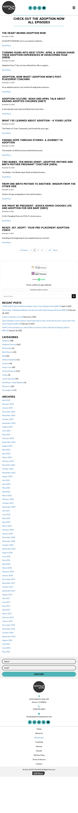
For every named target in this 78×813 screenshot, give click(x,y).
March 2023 (7, 457)
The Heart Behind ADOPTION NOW (24, 33)
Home (39, 729)
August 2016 (7, 640)
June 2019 (6, 514)
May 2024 (6, 434)
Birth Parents (7, 352)
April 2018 (6, 564)
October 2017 (7, 587)
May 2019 (6, 518)
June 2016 (6, 648)
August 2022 (7, 476)
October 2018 (7, 545)
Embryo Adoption (9, 359)
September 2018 (8, 549)
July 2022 (6, 480)
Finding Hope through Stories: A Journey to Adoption (32, 141)
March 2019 (7, 526)
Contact (39, 764)
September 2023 (8, 442)
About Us (39, 733)
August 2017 (7, 594)
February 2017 (8, 617)
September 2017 (8, 591)
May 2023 (6, 450)
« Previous (24, 250)
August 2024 (7, 427)
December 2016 (8, 625)
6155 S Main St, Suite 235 (39, 699)
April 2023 (6, 453)
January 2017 (7, 621)
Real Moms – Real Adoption (13, 382)
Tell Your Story (39, 755)
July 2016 (6, 644)
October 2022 (7, 469)
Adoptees (6, 340)
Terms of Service (39, 759)
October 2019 (7, 503)
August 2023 (7, 446)
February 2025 (8, 404)
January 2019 (7, 533)
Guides (5, 375)
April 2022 (6, 492)
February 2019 (8, 530)
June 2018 (6, 556)
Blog (4, 356)
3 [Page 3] (38, 250)
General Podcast (8, 371)
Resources (6, 386)
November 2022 (8, 465)
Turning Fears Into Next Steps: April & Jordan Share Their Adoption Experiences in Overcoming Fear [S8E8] (38, 55)
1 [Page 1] (30, 250)
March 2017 (7, 613)
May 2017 (6, 606)
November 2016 (8, 629)
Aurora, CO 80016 (39, 702)
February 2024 (8, 438)
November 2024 (8, 415)
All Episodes (7, 348)
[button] (30, 8)
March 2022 (7, 495)
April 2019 (6, 522)
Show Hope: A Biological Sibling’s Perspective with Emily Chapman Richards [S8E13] (35, 310)
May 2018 (6, 560)
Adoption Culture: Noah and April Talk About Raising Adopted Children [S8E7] (34, 100)
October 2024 (7, 419)
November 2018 (8, 541)
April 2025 (6, 400)
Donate (39, 751)
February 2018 (8, 571)
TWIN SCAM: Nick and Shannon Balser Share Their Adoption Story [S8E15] (31, 306)
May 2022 (6, 488)
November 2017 (8, 583)
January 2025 (7, 408)
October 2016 (7, 632)
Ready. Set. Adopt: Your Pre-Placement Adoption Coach (35, 228)
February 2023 (8, 461)
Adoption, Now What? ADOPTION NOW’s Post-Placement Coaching (32, 78)
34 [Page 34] (50, 250)
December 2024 (8, 412)
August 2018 (7, 552)
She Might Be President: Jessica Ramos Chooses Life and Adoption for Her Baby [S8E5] (37, 206)
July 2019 (6, 511)
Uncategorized (8, 390)
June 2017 (6, 602)
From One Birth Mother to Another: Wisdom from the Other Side (39, 185)
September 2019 (8, 507)
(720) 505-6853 (39, 709)
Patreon (39, 746)
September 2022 (8, 473)
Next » (55, 250)
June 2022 (6, 484)
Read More (6, 45)
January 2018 (7, 575)
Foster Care (7, 367)
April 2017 (6, 610)
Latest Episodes (8, 379)
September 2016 (8, 636)
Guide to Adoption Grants (12, 317)
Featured (6, 363)
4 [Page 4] (41, 250)
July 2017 (6, 598)
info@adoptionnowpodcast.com (39, 716)
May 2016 (6, 652)
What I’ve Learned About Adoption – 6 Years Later (37, 120)
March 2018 (7, 568)
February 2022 (8, 499)
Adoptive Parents (9, 344)
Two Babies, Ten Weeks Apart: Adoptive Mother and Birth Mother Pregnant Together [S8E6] (37, 163)
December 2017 (8, 579)
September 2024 (8, 423)
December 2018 (8, 537)
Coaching (39, 742)
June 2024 (6, 431)
